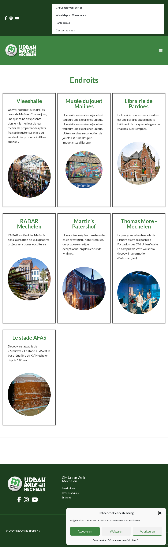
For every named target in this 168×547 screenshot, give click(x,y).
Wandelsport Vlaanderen (71, 15)
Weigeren (116, 531)
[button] (160, 513)
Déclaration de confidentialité (123, 540)
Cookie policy (99, 540)
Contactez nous (65, 30)
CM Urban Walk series (69, 7)
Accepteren (85, 531)
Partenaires (63, 22)
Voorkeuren (147, 531)
